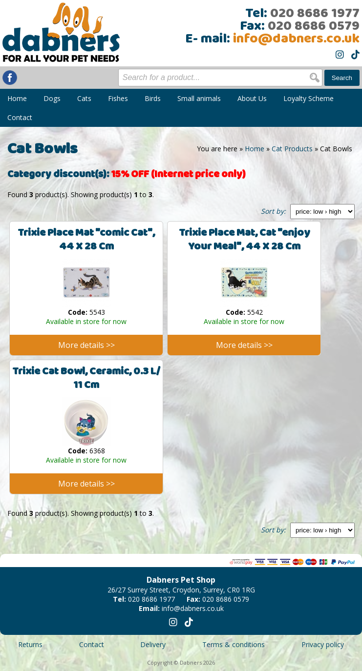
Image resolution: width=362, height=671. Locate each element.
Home (17, 98)
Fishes (118, 98)
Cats (84, 98)
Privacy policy (322, 644)
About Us (252, 98)
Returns (30, 644)
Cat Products (292, 148)
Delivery (153, 644)
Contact (19, 117)
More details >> (86, 345)
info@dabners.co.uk (296, 39)
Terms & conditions (233, 644)
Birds (153, 98)
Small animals (199, 98)
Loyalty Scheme (308, 98)
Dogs (52, 98)
